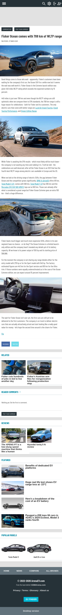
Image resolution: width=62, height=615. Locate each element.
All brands (52, 571)
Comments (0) (7, 29)
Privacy (16, 590)
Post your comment (22, 29)
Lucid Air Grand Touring (44, 107)
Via (2, 333)
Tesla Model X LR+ (8, 184)
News (19, 571)
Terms (25, 590)
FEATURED (5, 460)
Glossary (34, 590)
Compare (34, 571)
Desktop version (31, 611)
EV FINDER (31, 599)
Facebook (6, 344)
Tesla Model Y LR (36, 184)
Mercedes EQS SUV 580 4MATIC (12, 187)
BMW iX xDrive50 (43, 180)
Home (6, 571)
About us (44, 590)
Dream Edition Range (29, 111)
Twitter (15, 344)
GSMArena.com (38, 585)
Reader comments (11, 391)
